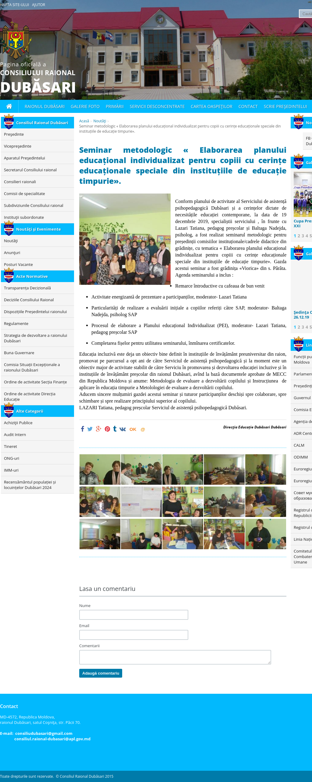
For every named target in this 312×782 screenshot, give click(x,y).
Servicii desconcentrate (157, 106)
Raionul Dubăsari (45, 106)
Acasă (84, 121)
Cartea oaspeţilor (211, 106)
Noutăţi (99, 121)
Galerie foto (85, 106)
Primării (115, 106)
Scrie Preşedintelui (285, 106)
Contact (248, 106)
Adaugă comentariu (100, 673)
